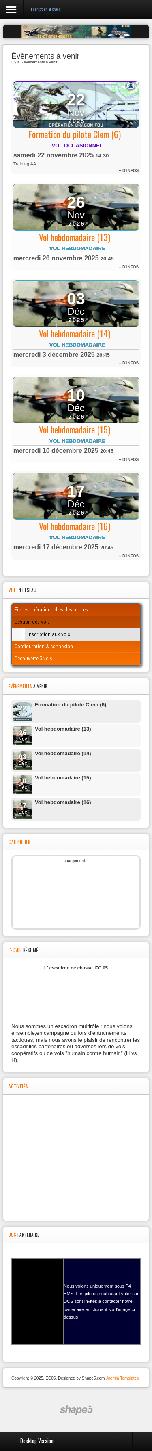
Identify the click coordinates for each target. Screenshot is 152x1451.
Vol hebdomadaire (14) (74, 333)
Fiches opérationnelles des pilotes (51, 609)
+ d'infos (129, 170)
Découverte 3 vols (33, 658)
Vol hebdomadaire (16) (74, 525)
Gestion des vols (32, 621)
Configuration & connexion (44, 646)
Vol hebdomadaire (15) (74, 429)
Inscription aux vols (49, 634)
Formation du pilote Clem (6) (74, 134)
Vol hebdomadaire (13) (74, 236)
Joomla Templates (122, 1378)
